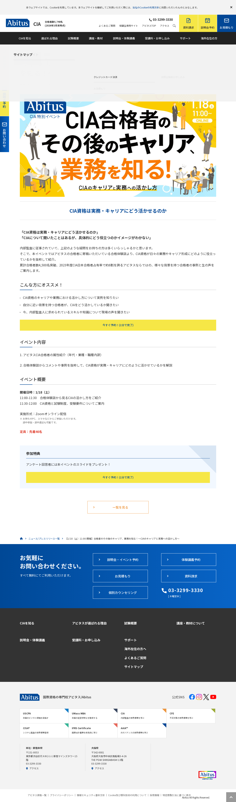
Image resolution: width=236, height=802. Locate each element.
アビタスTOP (149, 20)
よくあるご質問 (107, 20)
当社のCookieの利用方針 (146, 4)
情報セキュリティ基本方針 (91, 789)
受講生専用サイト (128, 20)
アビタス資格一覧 (37, 789)
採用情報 (154, 789)
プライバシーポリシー (61, 789)
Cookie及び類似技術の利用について (127, 789)
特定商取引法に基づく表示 (177, 789)
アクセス (164, 20)
